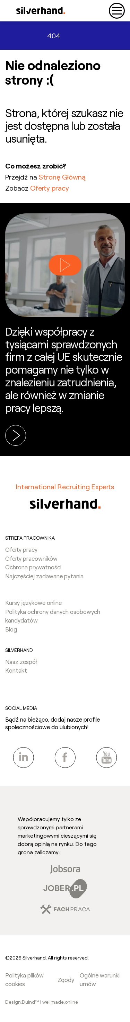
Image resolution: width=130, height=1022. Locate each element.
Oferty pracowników (31, 558)
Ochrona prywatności (33, 566)
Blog (11, 629)
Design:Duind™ (22, 1002)
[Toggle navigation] (117, 11)
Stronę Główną (62, 177)
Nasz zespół (21, 661)
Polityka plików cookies (24, 979)
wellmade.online (60, 1002)
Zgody (66, 979)
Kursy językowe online (33, 602)
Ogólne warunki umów (100, 979)
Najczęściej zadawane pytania (44, 575)
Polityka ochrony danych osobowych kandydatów (52, 616)
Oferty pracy (49, 188)
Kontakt (16, 670)
